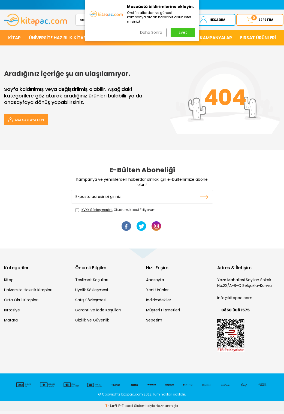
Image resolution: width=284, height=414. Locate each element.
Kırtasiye (12, 313)
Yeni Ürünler (157, 293)
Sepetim (154, 323)
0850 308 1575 (235, 313)
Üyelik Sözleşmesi (91, 293)
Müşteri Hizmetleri (163, 313)
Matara (11, 323)
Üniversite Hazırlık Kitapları (28, 293)
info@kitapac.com (234, 300)
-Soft (111, 408)
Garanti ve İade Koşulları (98, 313)
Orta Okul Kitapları (21, 303)
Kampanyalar (216, 41)
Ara (175, 21)
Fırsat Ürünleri (258, 41)
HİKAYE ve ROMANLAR (126, 41)
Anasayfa (155, 283)
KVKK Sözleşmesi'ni (96, 212)
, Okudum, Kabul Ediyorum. (115, 213)
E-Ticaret (125, 408)
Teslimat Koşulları (91, 283)
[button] (88, 4)
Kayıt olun (204, 200)
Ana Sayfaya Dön (26, 122)
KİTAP (14, 41)
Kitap (9, 283)
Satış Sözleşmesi (90, 303)
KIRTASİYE (168, 41)
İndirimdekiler (158, 303)
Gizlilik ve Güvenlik (92, 323)
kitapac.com (132, 397)
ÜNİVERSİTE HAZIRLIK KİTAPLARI (62, 41)
